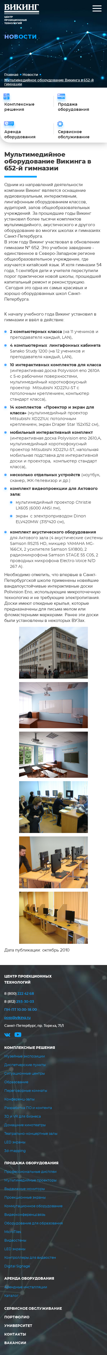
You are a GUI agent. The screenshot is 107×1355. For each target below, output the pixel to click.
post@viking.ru (17, 1017)
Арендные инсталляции (25, 1287)
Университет (18, 1326)
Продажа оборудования (31, 1163)
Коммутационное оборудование (33, 1206)
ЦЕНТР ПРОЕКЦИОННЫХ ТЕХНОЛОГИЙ (28, 979)
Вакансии (15, 1343)
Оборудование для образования (33, 1223)
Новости (30, 74)
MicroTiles (12, 1232)
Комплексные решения (29, 1047)
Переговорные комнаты (25, 1090)
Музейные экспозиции (24, 1056)
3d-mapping (15, 1151)
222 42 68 (19, 993)
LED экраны (14, 1142)
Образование (16, 1082)
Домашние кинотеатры (25, 1125)
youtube (18, 1035)
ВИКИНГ (21, 10)
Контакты (15, 1334)
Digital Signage (17, 1266)
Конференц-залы (19, 1099)
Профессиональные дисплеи (30, 1171)
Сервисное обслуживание (33, 1308)
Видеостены (15, 1240)
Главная (11, 74)
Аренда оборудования (29, 1278)
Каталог (11, 1295)
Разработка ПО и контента (28, 1108)
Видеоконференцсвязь (24, 1214)
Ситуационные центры (24, 1073)
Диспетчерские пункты (25, 1065)
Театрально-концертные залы (30, 1133)
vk (7, 1036)
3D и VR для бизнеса (22, 1116)
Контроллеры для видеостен (30, 1257)
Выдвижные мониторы (24, 1189)
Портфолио (16, 1317)
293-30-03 (19, 1001)
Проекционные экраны (25, 1197)
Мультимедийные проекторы (30, 1180)
